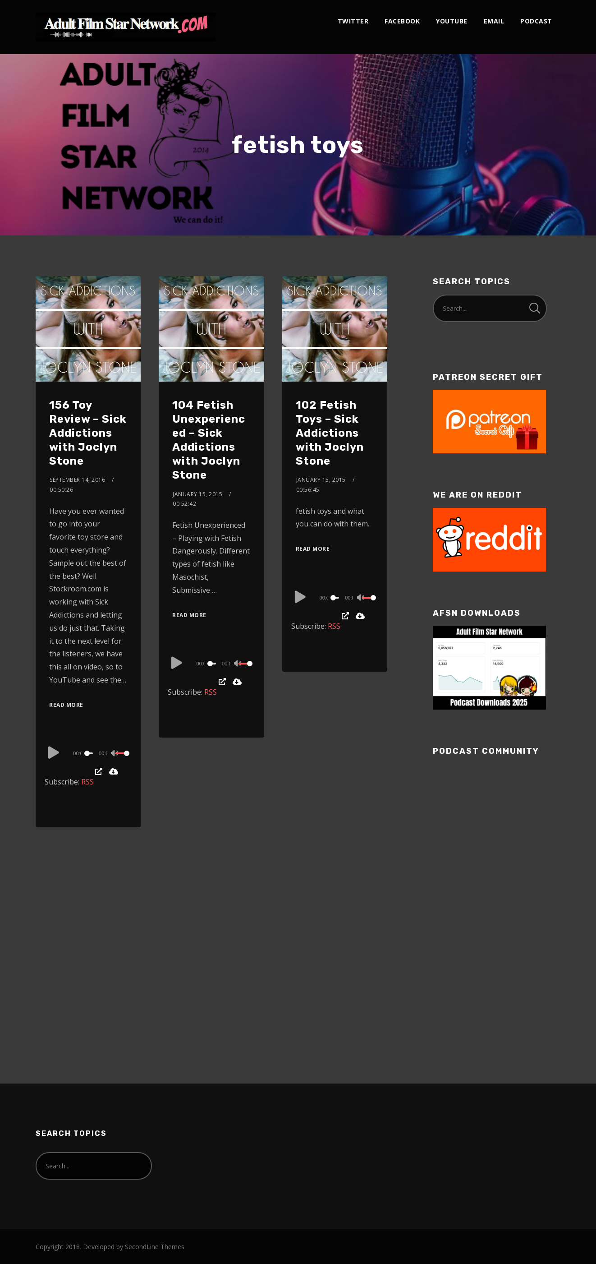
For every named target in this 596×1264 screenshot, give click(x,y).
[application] (88, 753)
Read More (66, 705)
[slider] (89, 753)
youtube (452, 21)
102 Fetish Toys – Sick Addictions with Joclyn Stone (330, 433)
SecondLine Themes (154, 1246)
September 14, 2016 (77, 480)
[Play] (54, 752)
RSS (87, 782)
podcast (536, 21)
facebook (402, 21)
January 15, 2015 (197, 494)
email (494, 21)
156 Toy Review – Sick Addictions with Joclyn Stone (88, 433)
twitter (353, 21)
